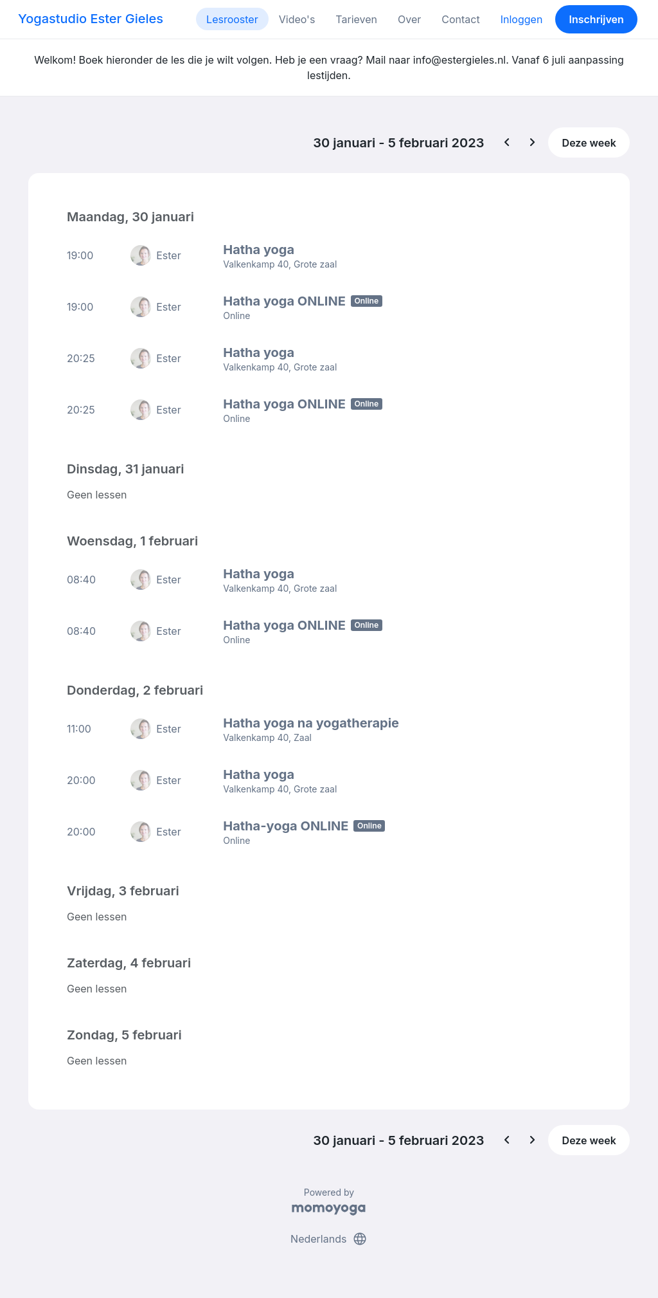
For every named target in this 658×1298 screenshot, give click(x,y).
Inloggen (522, 19)
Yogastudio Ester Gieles (90, 18)
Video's (297, 19)
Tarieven (356, 19)
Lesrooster (232, 19)
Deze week (589, 142)
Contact (460, 19)
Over (409, 19)
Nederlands (329, 1239)
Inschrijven (596, 19)
